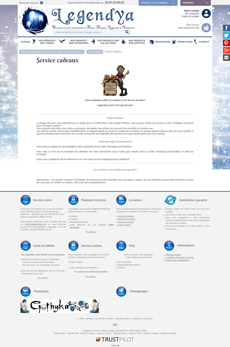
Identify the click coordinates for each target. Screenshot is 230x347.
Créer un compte (190, 16)
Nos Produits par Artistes (137, 41)
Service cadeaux (113, 51)
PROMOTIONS (185, 42)
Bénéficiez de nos (154, 2)
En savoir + (91, 232)
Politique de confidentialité (177, 260)
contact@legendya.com (35, 224)
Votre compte (191, 10)
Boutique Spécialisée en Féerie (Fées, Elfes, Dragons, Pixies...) (52, 51)
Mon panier (193, 24)
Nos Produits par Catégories (78, 41)
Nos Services (94, 51)
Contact (204, 42)
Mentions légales (173, 254)
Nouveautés (163, 42)
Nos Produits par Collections (108, 41)
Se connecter (192, 13)
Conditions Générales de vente (180, 257)
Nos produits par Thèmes (47, 41)
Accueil (25, 42)
